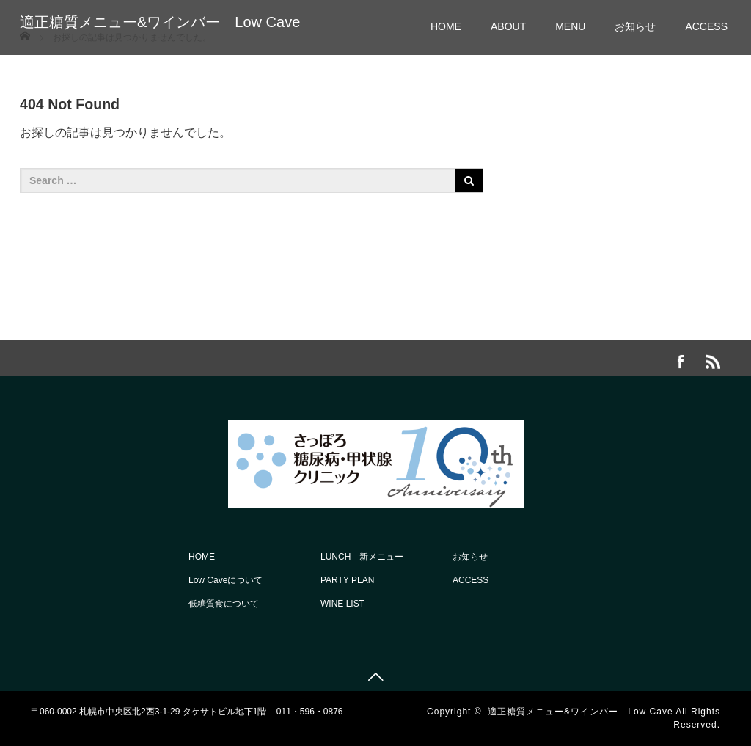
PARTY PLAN (347, 580)
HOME (446, 26)
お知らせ (635, 26)
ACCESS (706, 26)
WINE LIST (342, 604)
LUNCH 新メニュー (361, 557)
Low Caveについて (225, 580)
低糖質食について (223, 604)
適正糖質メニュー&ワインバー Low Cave (160, 22)
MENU (570, 26)
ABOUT (508, 26)
